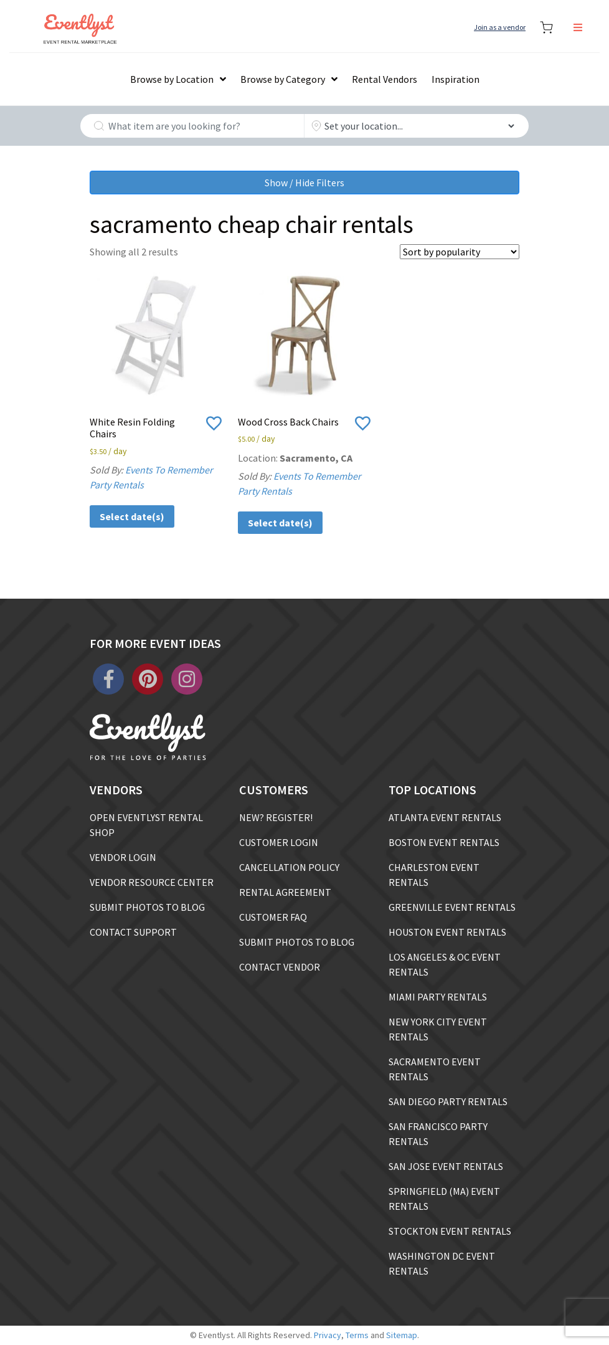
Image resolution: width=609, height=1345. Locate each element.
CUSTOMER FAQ (273, 917)
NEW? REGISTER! (276, 817)
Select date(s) (132, 516)
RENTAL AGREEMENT (285, 892)
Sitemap (401, 1335)
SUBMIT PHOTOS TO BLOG (147, 907)
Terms (357, 1335)
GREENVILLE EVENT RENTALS (452, 907)
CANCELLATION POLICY (289, 867)
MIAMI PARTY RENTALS (438, 997)
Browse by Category (282, 79)
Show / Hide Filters (304, 182)
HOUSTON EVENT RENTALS (447, 932)
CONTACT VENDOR (279, 967)
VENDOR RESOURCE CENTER (152, 882)
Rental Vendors (384, 79)
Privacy (327, 1335)
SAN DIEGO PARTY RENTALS (448, 1101)
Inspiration (455, 79)
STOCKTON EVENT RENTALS (450, 1231)
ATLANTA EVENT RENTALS (445, 817)
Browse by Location (172, 79)
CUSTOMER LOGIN (278, 842)
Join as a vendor (500, 27)
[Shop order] (459, 251)
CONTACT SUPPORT (133, 932)
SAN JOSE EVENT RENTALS (446, 1166)
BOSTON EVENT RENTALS (444, 842)
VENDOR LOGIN (123, 857)
